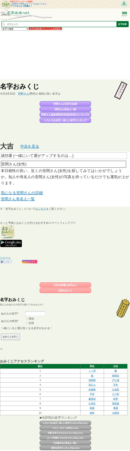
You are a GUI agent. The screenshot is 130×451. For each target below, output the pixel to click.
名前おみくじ (65, 290)
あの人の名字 (9, 313)
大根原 (115, 412)
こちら (42, 208)
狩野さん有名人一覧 (65, 109)
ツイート (5, 257)
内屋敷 (92, 389)
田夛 (115, 399)
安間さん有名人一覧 (18, 199)
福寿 (92, 412)
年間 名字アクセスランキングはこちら (65, 433)
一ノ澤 (92, 370)
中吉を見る (29, 146)
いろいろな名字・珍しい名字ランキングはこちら (65, 423)
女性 (31, 323)
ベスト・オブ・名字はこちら (65, 428)
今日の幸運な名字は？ (65, 285)
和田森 (115, 403)
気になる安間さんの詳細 (22, 193)
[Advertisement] (65, 55)
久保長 (115, 389)
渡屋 (92, 408)
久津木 (92, 403)
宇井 (115, 384)
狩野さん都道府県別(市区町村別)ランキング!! (65, 114)
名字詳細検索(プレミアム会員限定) (45, 29)
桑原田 (92, 399)
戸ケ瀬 (115, 380)
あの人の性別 (9, 321)
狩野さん (23, 93)
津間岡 (92, 380)
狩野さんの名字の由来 (65, 103)
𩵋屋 (115, 408)
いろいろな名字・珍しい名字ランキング (65, 120)
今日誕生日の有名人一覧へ (65, 443)
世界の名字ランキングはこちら (65, 448)
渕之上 (92, 384)
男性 (31, 318)
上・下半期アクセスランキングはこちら (65, 438)
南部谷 (115, 375)
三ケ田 (115, 394)
